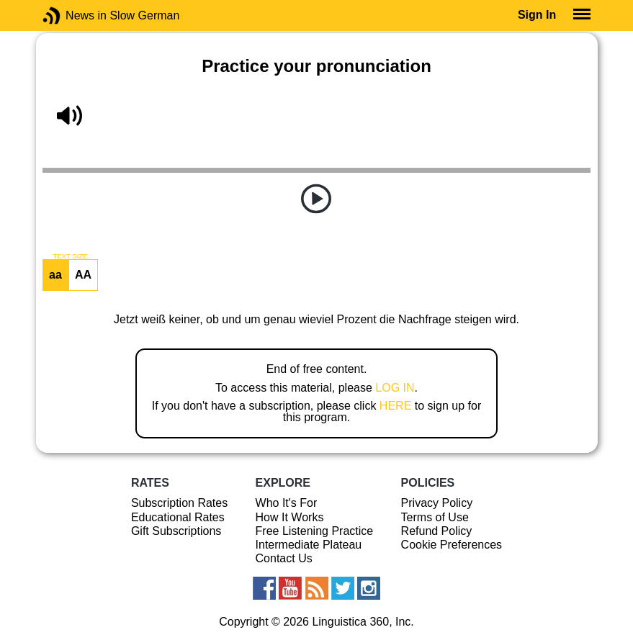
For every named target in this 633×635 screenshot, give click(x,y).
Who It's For (287, 503)
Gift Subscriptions (176, 531)
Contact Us (284, 558)
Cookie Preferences (452, 545)
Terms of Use (435, 517)
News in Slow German (73, 15)
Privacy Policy (437, 503)
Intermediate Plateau (309, 545)
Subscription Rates (179, 503)
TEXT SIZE (70, 256)
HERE (395, 406)
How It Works (290, 517)
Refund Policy (436, 531)
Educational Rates (178, 517)
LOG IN (394, 388)
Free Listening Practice (315, 531)
